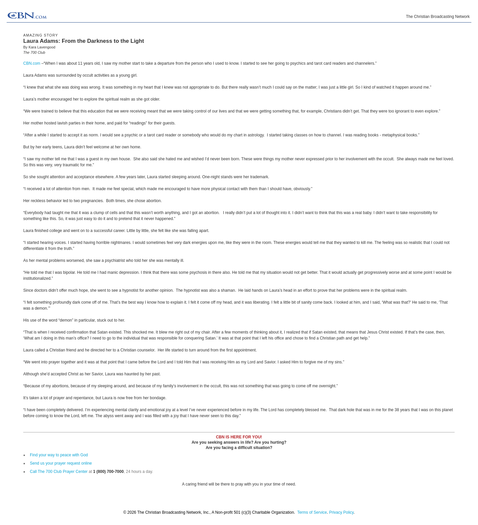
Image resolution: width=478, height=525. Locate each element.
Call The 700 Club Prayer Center (59, 471)
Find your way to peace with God (59, 455)
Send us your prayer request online (61, 463)
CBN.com (31, 63)
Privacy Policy (341, 512)
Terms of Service (312, 512)
